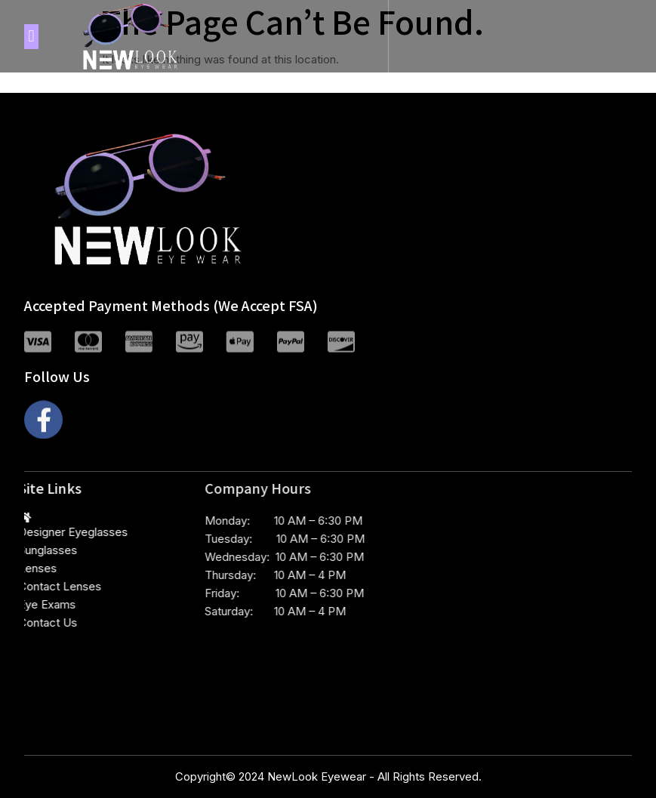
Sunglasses (32, 550)
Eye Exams (31, 604)
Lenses (22, 568)
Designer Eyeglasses (57, 532)
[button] (31, 36)
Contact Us (32, 622)
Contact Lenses (44, 586)
